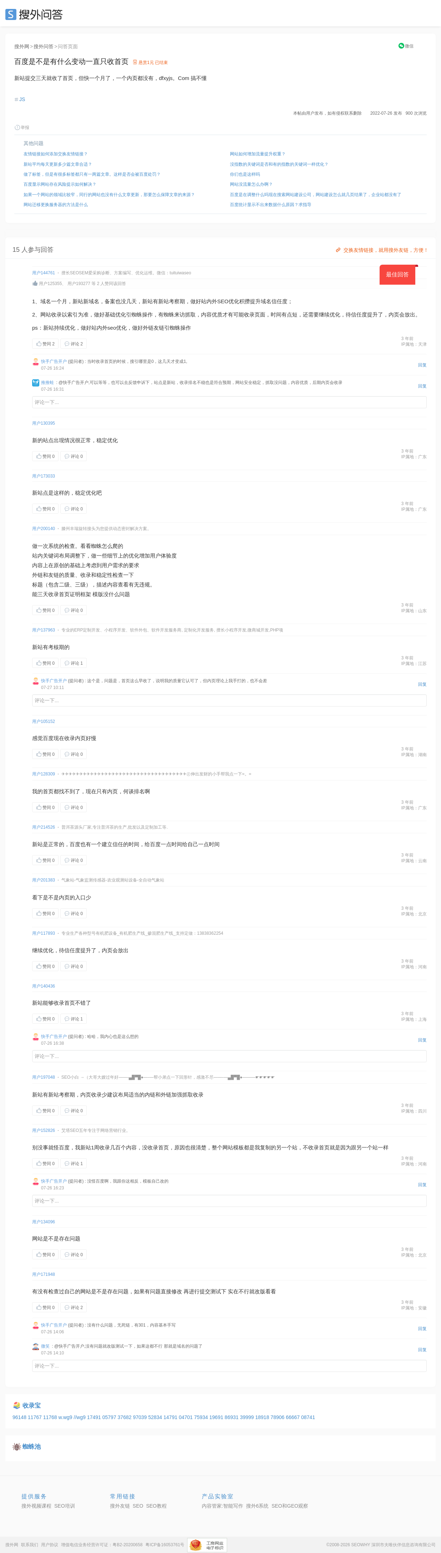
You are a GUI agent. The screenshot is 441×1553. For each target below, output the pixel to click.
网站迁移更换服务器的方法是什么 (56, 204)
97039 (140, 1417)
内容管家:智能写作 (222, 1506)
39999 (247, 1417)
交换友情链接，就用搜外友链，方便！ (382, 250)
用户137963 (43, 630)
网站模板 (233, 1147)
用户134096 (43, 1221)
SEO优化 (228, 301)
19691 (217, 1417)
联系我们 (29, 1544)
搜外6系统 (257, 1506)
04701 (186, 1417)
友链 (159, 328)
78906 (278, 1417)
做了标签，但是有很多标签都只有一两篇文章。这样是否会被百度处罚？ (92, 174)
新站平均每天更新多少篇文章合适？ (58, 164)
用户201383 (43, 880)
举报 (21, 127)
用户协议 (49, 1544)
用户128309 (43, 773)
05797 (109, 1417)
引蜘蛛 (134, 314)
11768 (51, 1417)
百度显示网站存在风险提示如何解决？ (60, 184)
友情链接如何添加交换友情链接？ (56, 153)
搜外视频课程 (36, 1506)
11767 (35, 1417)
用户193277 (78, 283)
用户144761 (43, 272)
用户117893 (43, 933)
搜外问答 (44, 46)
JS (22, 99)
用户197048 (43, 1077)
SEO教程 (156, 1506)
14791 (171, 1417)
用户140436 (43, 986)
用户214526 (43, 827)
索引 (72, 314)
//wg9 (80, 1417)
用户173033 (43, 476)
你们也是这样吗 (245, 174)
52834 (156, 1417)
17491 (94, 1417)
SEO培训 (64, 1506)
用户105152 (43, 721)
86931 (232, 1417)
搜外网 (21, 46)
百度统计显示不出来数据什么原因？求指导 (270, 204)
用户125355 (50, 283)
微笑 (45, 1346)
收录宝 (31, 1405)
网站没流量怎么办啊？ (251, 184)
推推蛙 (47, 382)
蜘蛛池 (31, 1446)
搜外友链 (120, 1506)
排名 (139, 791)
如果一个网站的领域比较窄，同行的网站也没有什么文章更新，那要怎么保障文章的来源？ (109, 194)
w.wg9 (66, 1417)
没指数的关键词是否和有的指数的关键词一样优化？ (279, 164)
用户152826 (43, 1130)
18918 (263, 1417)
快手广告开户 (54, 361)
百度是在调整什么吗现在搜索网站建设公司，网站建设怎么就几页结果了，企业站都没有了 (315, 194)
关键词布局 (56, 556)
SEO (35, 14)
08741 (308, 1417)
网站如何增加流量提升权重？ (258, 153)
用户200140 (43, 528)
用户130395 (43, 423)
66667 (293, 1417)
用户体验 (160, 556)
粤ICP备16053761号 (164, 1544)
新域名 (91, 301)
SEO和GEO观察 (289, 1506)
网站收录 (51, 314)
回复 (422, 365)
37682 (125, 1417)
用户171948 (43, 1274)
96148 (20, 1417)
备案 (110, 301)
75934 (201, 1417)
